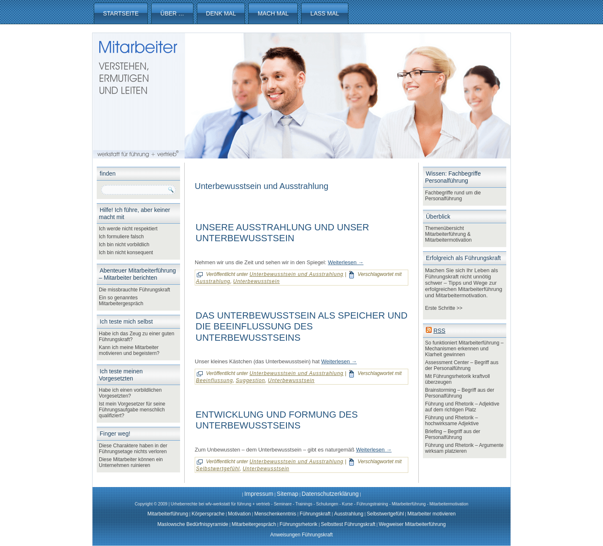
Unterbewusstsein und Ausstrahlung (297, 274)
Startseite (121, 13)
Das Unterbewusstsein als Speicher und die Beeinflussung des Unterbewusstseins (301, 326)
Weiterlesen (345, 262)
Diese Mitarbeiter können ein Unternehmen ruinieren (131, 462)
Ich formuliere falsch (121, 237)
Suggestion (250, 380)
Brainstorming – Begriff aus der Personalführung (459, 393)
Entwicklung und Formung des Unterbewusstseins (277, 420)
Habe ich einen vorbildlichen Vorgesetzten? (130, 393)
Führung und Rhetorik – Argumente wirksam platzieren (464, 448)
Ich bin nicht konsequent (126, 252)
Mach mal (273, 13)
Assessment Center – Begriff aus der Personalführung (461, 365)
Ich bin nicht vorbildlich (124, 244)
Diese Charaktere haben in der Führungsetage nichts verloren (133, 448)
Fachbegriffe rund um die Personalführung (453, 196)
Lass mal (324, 13)
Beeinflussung (214, 380)
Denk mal (221, 13)
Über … (172, 13)
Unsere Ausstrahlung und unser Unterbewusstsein (282, 232)
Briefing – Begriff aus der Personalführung (452, 434)
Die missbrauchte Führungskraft (134, 290)
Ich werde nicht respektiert (128, 229)
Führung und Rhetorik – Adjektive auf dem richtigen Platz (462, 407)
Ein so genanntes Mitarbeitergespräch (121, 300)
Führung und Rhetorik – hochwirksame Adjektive (452, 420)
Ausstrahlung (213, 281)
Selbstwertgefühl (218, 469)
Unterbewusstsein (256, 281)
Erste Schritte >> (443, 308)
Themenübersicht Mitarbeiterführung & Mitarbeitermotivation (448, 234)
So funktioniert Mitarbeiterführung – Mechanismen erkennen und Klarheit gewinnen (464, 348)
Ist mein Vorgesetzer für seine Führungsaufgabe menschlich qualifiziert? (132, 409)
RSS (439, 330)
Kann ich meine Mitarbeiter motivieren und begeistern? (129, 350)
